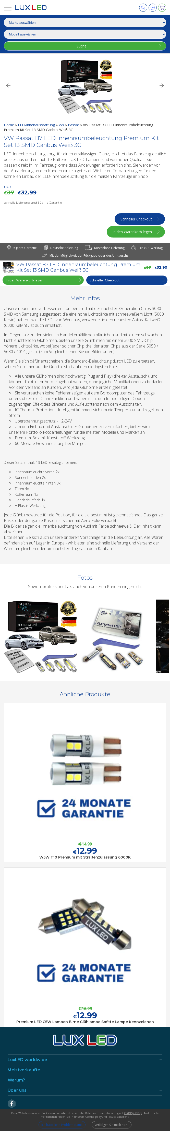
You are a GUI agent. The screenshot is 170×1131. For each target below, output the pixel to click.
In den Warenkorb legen (132, 231)
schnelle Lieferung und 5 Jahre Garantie (33, 202)
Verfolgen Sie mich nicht (111, 1125)
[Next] (161, 85)
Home (9, 124)
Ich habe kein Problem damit (62, 1125)
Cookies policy (93, 1116)
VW (62, 124)
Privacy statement (118, 1116)
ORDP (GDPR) (133, 1113)
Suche (82, 46)
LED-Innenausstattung (37, 124)
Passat (74, 124)
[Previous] (8, 85)
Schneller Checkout (136, 219)
